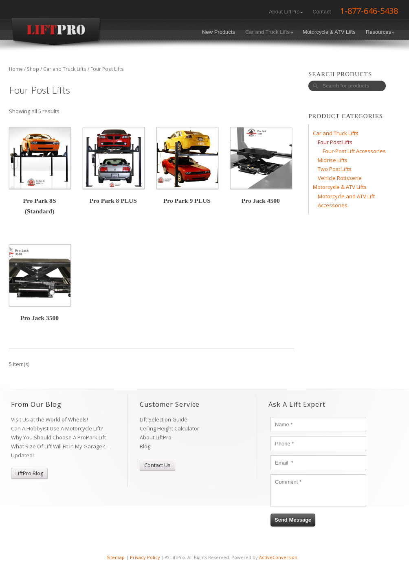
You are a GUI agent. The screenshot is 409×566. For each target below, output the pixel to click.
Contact (321, 12)
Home (16, 69)
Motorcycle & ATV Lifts (329, 32)
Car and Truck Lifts (269, 32)
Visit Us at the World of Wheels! (49, 419)
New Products (218, 32)
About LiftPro (286, 12)
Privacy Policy (145, 557)
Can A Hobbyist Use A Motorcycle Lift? (57, 428)
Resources (380, 32)
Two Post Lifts (335, 169)
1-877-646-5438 (369, 10)
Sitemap (116, 557)
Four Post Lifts (335, 142)
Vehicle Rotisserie (340, 178)
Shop (33, 69)
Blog (145, 446)
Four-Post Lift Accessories (354, 151)
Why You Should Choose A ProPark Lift (58, 437)
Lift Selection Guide (163, 419)
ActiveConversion (278, 557)
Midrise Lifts (332, 160)
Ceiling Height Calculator (169, 428)
